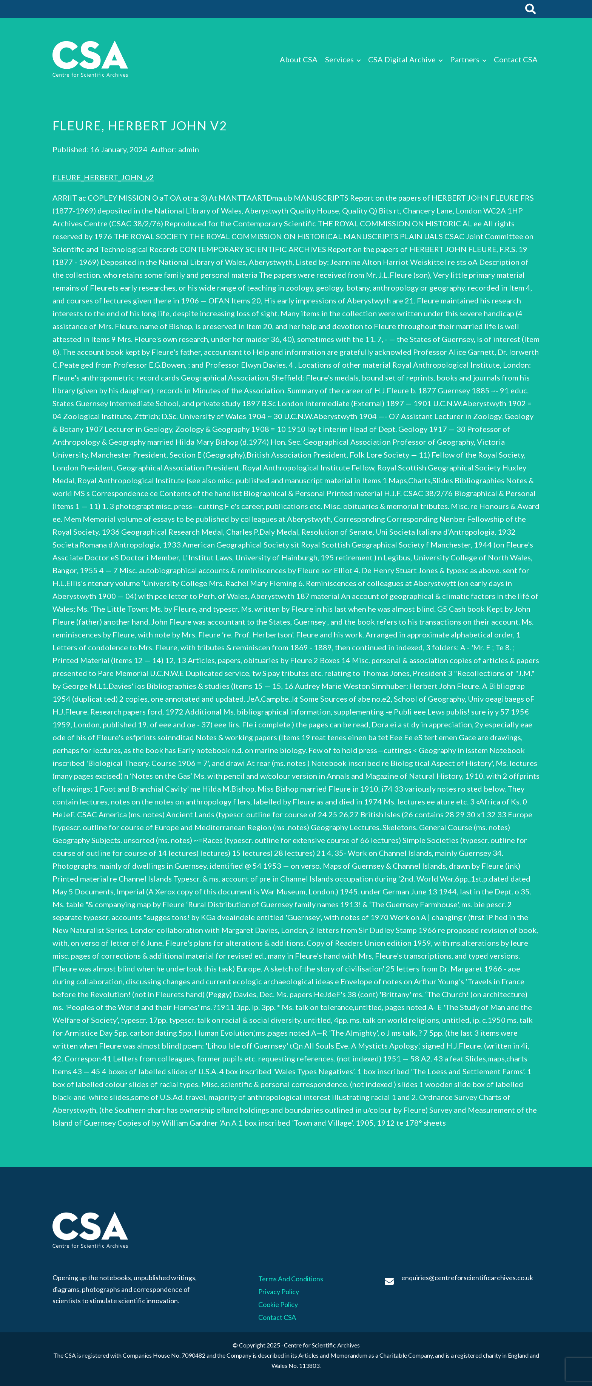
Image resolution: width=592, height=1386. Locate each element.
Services (339, 59)
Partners (464, 59)
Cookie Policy (278, 1304)
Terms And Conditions (290, 1279)
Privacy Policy (278, 1291)
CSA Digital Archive (402, 59)
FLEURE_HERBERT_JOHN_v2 (103, 177)
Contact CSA (516, 59)
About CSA (299, 59)
